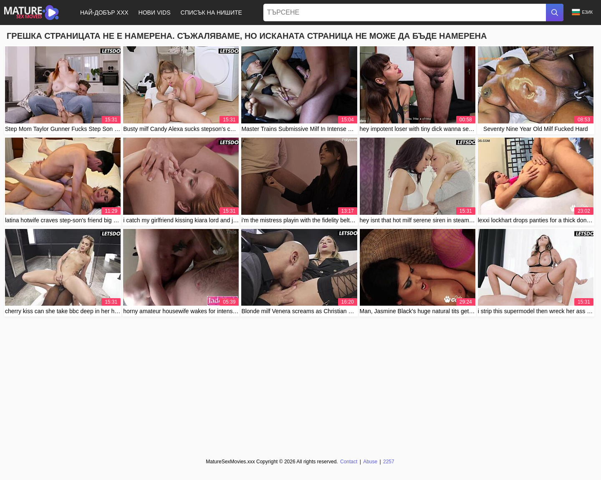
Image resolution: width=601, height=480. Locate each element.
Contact (348, 462)
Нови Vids (155, 12)
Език (582, 12)
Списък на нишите (211, 12)
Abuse (370, 462)
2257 (388, 462)
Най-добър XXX (104, 12)
